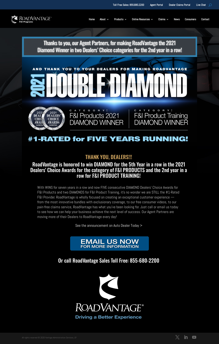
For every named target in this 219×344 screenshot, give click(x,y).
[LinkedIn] (186, 337)
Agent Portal (156, 5)
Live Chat (201, 5)
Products (118, 19)
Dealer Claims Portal (179, 5)
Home (92, 19)
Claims (161, 19)
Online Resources (141, 19)
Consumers (190, 19)
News (177, 19)
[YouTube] (194, 337)
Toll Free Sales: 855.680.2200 (128, 5)
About (103, 19)
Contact (205, 19)
